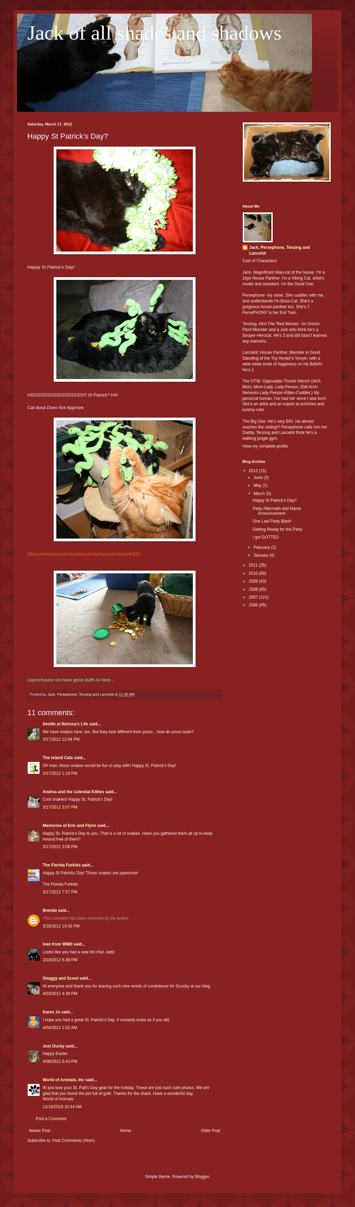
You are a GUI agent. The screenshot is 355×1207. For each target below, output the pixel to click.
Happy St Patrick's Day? (275, 500)
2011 (254, 565)
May (258, 485)
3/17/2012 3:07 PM (60, 807)
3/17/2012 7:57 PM (60, 892)
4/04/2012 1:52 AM (60, 1027)
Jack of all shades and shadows (154, 32)
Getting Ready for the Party (277, 529)
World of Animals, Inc (63, 1079)
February (262, 547)
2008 (254, 589)
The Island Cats (58, 757)
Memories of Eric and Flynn (69, 825)
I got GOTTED (266, 537)
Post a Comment (51, 1118)
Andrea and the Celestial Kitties (73, 791)
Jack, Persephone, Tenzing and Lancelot (279, 250)
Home (125, 1130)
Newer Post (39, 1130)
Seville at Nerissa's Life (65, 724)
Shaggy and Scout (61, 978)
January (261, 555)
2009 (254, 581)
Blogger (202, 1176)
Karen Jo (51, 1012)
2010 (254, 573)
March (260, 493)
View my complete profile (265, 446)
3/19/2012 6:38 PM (60, 959)
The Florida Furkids (62, 865)
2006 (254, 605)
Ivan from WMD (57, 944)
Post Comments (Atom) (73, 1140)
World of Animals (58, 1099)
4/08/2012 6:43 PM (60, 1061)
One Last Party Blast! (272, 521)
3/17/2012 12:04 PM (61, 739)
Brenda (50, 910)
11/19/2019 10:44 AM (62, 1106)
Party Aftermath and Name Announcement (277, 511)
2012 (254, 470)
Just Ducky (54, 1046)
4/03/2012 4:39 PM (60, 993)
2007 (254, 597)
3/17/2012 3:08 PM (60, 846)
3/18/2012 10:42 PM (61, 926)
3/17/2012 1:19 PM (60, 773)
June (259, 477)
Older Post (210, 1130)
